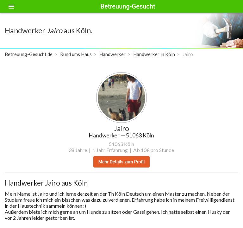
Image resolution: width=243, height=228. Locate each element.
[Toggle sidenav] (11, 6)
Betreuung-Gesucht (127, 6)
